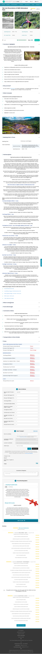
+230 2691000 (21, 643)
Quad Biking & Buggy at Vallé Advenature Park (12, 291)
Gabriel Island (12, 88)
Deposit (5, 457)
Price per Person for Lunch (9, 424)
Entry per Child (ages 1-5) (9, 398)
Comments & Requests (21, 470)
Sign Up (36, 1)
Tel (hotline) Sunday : (18, 647)
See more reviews (21, 625)
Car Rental (21, 4)
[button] (16, 20)
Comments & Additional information (8, 439)
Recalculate (35, 448)
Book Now (37, 40)
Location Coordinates (8, 442)
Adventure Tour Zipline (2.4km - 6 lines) (8, 407)
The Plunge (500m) (7, 400)
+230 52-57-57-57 (21, 645)
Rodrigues (38, 4)
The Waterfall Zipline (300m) (9, 403)
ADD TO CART (21, 520)
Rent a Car (35, 431)
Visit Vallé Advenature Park (9, 288)
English (26, 1)
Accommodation (14, 4)
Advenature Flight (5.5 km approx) (9, 421)
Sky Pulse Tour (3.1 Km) (8, 418)
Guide (33, 4)
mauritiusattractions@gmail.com (27, 650)
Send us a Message (21, 635)
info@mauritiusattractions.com (15, 650)
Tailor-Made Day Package (9, 298)
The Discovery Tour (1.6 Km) (9, 412)
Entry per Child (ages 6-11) (9, 395)
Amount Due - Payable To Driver (9, 460)
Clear (29, 448)
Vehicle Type (6, 445)
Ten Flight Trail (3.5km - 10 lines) (9, 415)
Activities (8, 4)
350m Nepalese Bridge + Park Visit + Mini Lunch (12, 293)
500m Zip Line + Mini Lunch (9, 295)
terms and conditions (29, 453)
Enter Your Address (7, 434)
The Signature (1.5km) (8, 409)
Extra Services (27, 4)
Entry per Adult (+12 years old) (9, 392)
